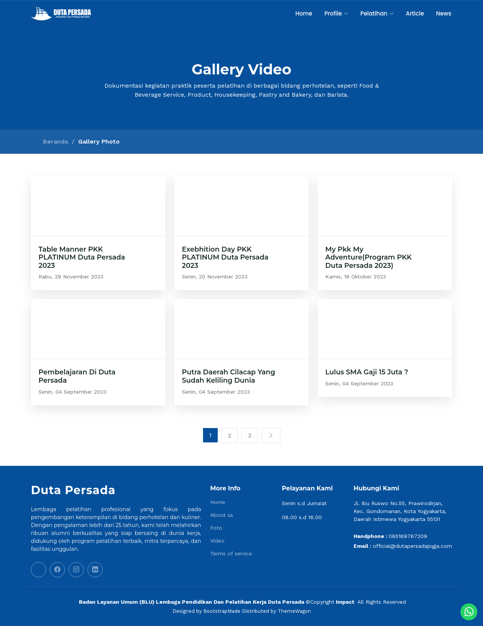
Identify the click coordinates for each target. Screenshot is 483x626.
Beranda (55, 141)
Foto (216, 527)
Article (415, 13)
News (443, 13)
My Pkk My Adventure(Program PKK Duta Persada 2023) (368, 257)
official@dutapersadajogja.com (412, 546)
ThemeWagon (294, 611)
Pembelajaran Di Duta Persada (76, 376)
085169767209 (408, 536)
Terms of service (231, 553)
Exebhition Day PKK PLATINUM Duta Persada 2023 (225, 257)
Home (303, 13)
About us (221, 515)
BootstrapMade (221, 611)
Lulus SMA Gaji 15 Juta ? (366, 372)
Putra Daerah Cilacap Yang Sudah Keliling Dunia (228, 376)
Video (217, 540)
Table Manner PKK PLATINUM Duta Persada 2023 (81, 257)
